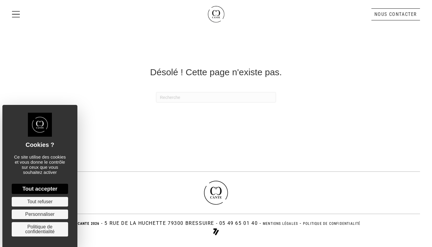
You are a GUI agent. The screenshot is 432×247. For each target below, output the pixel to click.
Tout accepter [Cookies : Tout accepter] (40, 189)
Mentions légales (277, 223)
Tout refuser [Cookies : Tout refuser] (39, 201)
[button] (395, 18)
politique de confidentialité (336, 223)
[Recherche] (216, 97)
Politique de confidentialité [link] (40, 229)
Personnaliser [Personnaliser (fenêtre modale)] (40, 214)
